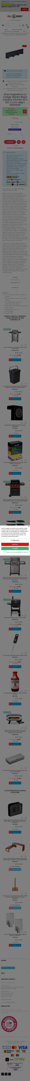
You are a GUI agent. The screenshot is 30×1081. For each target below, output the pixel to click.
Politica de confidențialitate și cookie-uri (17, 552)
